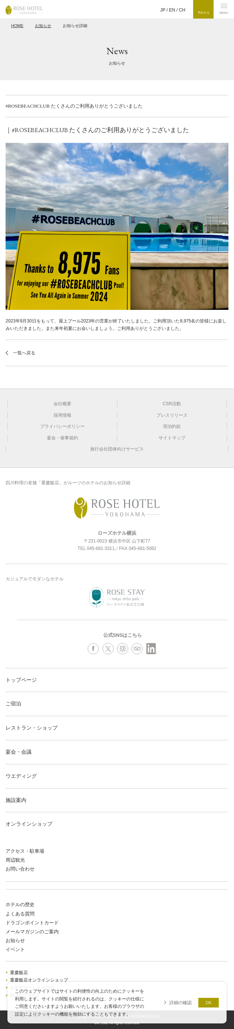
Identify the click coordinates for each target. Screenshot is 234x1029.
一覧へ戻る (24, 352)
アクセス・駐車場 (25, 851)
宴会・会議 (19, 752)
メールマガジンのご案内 (32, 931)
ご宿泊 (13, 704)
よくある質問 (20, 914)
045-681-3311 (101, 548)
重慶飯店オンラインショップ (39, 980)
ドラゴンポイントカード (32, 922)
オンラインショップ (29, 824)
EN (172, 10)
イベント (15, 949)
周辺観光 (15, 860)
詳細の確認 (180, 1002)
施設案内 (16, 800)
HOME (17, 25)
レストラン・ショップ (32, 728)
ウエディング (21, 776)
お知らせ (43, 25)
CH (182, 10)
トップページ (21, 680)
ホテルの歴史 (20, 904)
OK (209, 1002)
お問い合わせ (20, 869)
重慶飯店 (19, 972)
